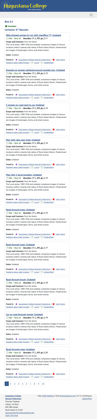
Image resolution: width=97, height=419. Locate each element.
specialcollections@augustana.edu (19, 413)
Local (36, 63)
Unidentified (49, 63)
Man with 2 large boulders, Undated (24, 174)
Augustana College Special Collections (34, 60)
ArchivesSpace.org (67, 396)
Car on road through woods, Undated (24, 314)
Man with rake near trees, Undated (23, 139)
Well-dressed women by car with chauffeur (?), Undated (33, 35)
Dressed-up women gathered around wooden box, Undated (35, 70)
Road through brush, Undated (20, 279)
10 (43, 384)
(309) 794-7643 (11, 416)
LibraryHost (87, 399)
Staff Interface (48, 396)
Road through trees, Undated (20, 209)
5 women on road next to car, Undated (25, 104)
